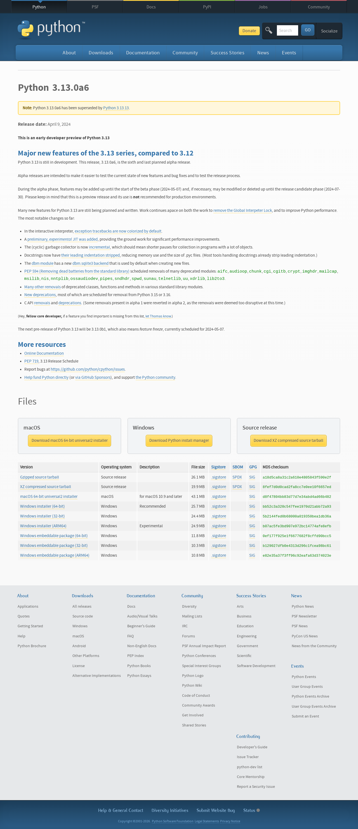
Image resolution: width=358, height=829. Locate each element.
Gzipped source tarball (39, 477)
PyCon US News (305, 636)
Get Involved (193, 715)
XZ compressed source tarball (45, 486)
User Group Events (307, 686)
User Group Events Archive (314, 706)
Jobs (263, 7)
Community (319, 7)
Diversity (189, 606)
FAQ (130, 636)
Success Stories (227, 53)
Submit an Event (305, 716)
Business (244, 616)
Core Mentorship (251, 777)
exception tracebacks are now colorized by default (118, 231)
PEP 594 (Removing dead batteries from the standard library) (76, 271)
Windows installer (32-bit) (42, 516)
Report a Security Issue (256, 786)
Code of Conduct (196, 695)
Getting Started (30, 626)
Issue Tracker (248, 757)
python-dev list (249, 767)
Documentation (143, 53)
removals (42, 303)
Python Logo (193, 676)
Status (251, 810)
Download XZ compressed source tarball (288, 440)
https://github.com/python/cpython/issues (88, 369)
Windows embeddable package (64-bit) (54, 535)
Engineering (246, 636)
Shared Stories (194, 725)
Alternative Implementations (96, 676)
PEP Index (135, 656)
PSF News (300, 626)
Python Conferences (199, 656)
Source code (82, 616)
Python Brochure (32, 646)
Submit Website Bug (216, 810)
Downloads (101, 53)
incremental (99, 247)
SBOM (237, 467)
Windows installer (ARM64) (43, 526)
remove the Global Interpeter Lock (242, 210)
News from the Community (314, 646)
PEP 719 (31, 361)
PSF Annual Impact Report (204, 646)
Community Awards (198, 705)
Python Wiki (192, 685)
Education (245, 626)
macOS (78, 636)
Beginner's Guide (141, 626)
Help (21, 636)
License (78, 666)
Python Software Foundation (173, 821)
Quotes (24, 616)
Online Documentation (44, 353)
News (263, 53)
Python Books (139, 666)
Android (79, 646)
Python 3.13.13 (116, 108)
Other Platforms (85, 656)
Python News (303, 606)
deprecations (69, 303)
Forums (188, 636)
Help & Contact (120, 810)
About (69, 53)
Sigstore (218, 467)
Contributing (248, 736)
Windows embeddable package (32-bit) (54, 545)
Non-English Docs (141, 646)
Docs (151, 7)
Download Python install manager (179, 440)
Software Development (256, 666)
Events (289, 53)
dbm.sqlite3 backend (90, 263)
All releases (81, 606)
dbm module (42, 263)
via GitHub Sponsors (92, 377)
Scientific (244, 656)
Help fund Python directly (46, 377)
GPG (253, 467)
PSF (95, 7)
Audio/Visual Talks (142, 616)
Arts (240, 606)
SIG (252, 477)
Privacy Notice (230, 821)
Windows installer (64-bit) (42, 506)
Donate (208, 30)
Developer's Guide (252, 747)
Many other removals (42, 287)
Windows (80, 626)
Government (247, 646)
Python (39, 7)
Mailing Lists (192, 616)
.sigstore (218, 477)
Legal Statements (207, 821)
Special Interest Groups (201, 666)
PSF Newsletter (304, 616)
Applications (28, 606)
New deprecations (40, 294)
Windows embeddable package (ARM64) (55, 555)
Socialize (329, 31)
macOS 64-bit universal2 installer (48, 496)
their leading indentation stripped (90, 255)
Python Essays (139, 676)
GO (308, 29)
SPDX (237, 477)
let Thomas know (158, 316)
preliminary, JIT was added (62, 239)
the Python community (155, 377)
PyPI (207, 7)
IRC (185, 626)
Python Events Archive (310, 696)
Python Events (304, 677)
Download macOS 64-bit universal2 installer (70, 440)
